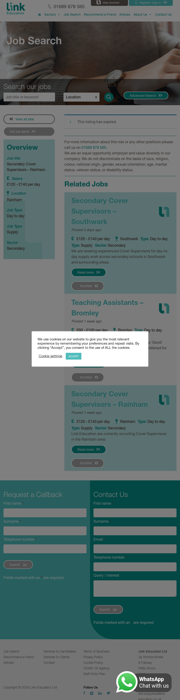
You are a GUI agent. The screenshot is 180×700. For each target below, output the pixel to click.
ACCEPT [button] (74, 356)
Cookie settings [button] (50, 356)
